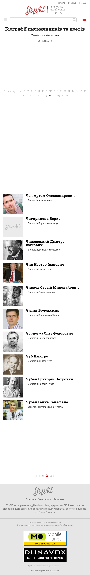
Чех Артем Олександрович (50, 195)
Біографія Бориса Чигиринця (42, 223)
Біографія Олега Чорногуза (41, 338)
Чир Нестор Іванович (45, 264)
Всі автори (10, 91)
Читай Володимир (42, 310)
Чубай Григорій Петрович (49, 379)
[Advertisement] (45, 66)
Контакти (61, 3)
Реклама (72, 3)
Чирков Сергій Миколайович (52, 287)
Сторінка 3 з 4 (45, 41)
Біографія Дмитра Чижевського (44, 249)
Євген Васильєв (54, 523)
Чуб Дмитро (37, 356)
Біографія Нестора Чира (40, 269)
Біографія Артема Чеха (39, 200)
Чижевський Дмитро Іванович (45, 243)
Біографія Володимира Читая (43, 315)
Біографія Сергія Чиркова (41, 292)
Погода (82, 3)
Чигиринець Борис (43, 218)
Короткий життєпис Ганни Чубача (45, 407)
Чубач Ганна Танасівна (47, 402)
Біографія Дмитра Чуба (39, 361)
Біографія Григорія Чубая (40, 384)
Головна (31, 499)
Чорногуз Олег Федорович (49, 333)
